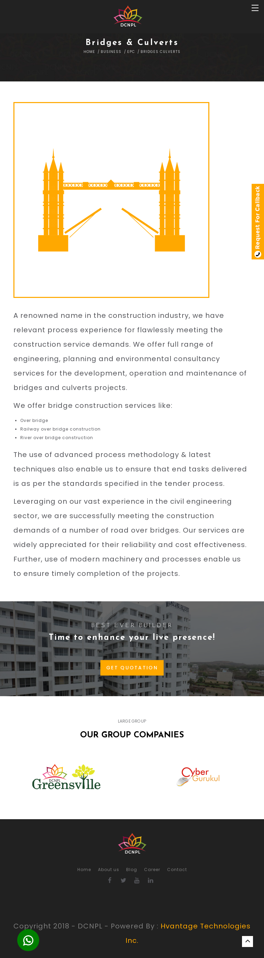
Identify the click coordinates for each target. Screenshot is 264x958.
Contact (177, 869)
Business (111, 51)
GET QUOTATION (132, 667)
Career (152, 869)
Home (89, 51)
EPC (131, 51)
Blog (131, 869)
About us (108, 869)
